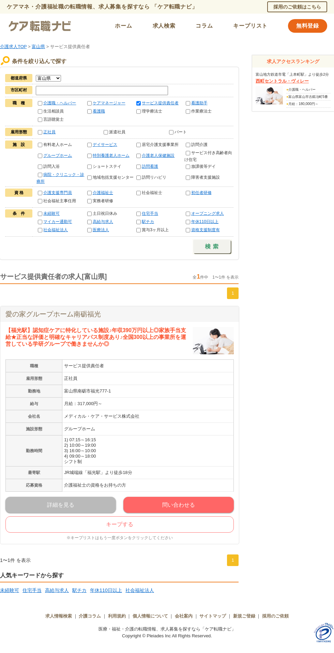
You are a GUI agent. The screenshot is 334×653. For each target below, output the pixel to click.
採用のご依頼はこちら (297, 7)
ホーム (123, 26)
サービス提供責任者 (160, 103)
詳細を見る (60, 505)
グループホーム (57, 155)
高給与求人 (103, 221)
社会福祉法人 (55, 229)
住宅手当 (150, 213)
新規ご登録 (244, 616)
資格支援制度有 (205, 229)
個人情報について (150, 616)
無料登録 (307, 26)
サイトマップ (212, 616)
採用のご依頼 (275, 616)
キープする (119, 524)
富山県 (38, 46)
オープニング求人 (207, 213)
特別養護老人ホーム (111, 155)
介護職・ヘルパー (59, 103)
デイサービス (105, 144)
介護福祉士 (103, 192)
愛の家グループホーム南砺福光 (53, 314)
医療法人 (101, 229)
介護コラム (90, 616)
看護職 (99, 111)
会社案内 (184, 616)
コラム (204, 26)
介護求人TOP (13, 46)
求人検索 (164, 26)
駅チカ (148, 221)
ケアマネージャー (109, 103)
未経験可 (51, 213)
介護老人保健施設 (158, 155)
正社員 (49, 132)
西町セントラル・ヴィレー (282, 81)
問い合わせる (178, 505)
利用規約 (117, 616)
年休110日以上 (205, 221)
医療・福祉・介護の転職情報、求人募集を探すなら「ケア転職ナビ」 (167, 629)
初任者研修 (201, 192)
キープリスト (250, 26)
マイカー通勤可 (57, 221)
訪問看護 (150, 166)
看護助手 (199, 103)
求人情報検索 (58, 616)
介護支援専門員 (57, 192)
